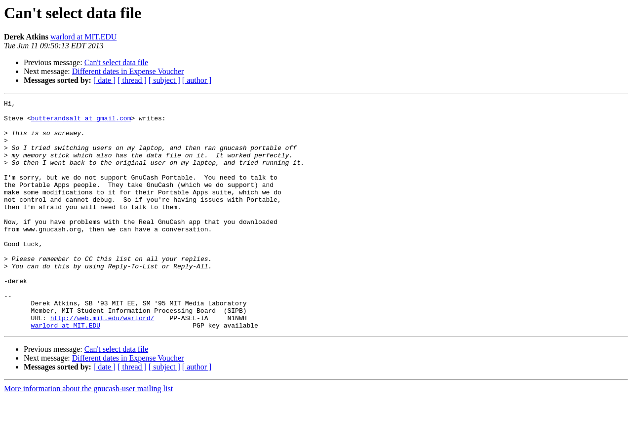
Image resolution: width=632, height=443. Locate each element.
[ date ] (104, 80)
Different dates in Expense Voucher (128, 71)
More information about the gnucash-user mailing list (88, 434)
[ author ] (197, 80)
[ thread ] (132, 80)
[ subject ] (164, 80)
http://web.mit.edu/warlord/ (102, 362)
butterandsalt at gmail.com (81, 122)
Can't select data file (116, 62)
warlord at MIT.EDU (83, 37)
